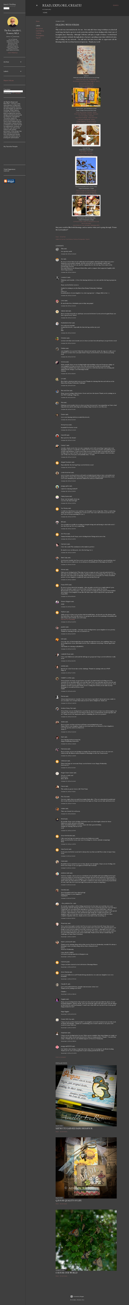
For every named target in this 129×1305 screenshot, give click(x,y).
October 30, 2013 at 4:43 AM (68, 755)
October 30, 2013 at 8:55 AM (68, 813)
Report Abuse (9, 80)
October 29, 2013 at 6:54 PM (68, 661)
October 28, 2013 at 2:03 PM (68, 503)
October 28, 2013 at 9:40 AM (68, 430)
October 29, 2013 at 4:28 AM (68, 579)
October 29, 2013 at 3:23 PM (68, 634)
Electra (63, 696)
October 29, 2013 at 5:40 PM (68, 649)
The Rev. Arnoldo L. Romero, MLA (12, 32)
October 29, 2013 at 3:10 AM (68, 564)
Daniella (63, 890)
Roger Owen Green (67, 773)
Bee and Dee (65, 390)
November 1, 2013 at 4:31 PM (68, 956)
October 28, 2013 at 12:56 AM (68, 272)
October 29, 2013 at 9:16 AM (68, 606)
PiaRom (63, 612)
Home (45, 12)
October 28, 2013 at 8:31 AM (68, 397)
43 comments (63, 1131)
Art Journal (39, 28)
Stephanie (64, 1033)
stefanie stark (65, 873)
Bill (62, 522)
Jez (62, 259)
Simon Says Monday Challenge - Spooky (86, 112)
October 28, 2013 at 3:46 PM (68, 552)
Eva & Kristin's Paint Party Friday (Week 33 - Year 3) (86, 81)
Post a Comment (61, 1057)
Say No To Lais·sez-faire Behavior (74, 1128)
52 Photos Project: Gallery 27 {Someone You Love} (86, 221)
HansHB (63, 435)
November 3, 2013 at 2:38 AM (68, 994)
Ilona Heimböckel (66, 835)
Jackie (63, 722)
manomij (64, 962)
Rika (62, 248)
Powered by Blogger (77, 1296)
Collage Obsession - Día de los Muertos (86, 121)
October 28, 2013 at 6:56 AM (68, 373)
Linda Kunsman (66, 472)
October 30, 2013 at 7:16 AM (68, 791)
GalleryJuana (65, 496)
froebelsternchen (66, 323)
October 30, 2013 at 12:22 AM (68, 732)
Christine (63, 338)
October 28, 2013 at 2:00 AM (68, 295)
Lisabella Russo (66, 654)
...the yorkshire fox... (67, 903)
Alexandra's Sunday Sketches (86, 85)
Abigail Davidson (66, 462)
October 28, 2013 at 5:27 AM (68, 356)
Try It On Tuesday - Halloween (86, 115)
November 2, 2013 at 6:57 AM (68, 967)
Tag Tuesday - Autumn (86, 151)
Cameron (64, 544)
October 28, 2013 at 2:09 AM (68, 306)
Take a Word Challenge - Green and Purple (86, 117)
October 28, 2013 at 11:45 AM (68, 481)
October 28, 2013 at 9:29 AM (68, 419)
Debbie (63, 348)
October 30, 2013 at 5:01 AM (68, 767)
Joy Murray (64, 508)
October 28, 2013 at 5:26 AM (68, 343)
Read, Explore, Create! (62, 5)
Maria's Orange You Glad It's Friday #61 (86, 190)
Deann (63, 414)
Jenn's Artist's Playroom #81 (86, 83)
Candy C (63, 445)
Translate (16, 93)
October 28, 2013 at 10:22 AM (68, 457)
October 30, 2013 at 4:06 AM (68, 743)
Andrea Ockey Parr (67, 708)
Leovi (62, 300)
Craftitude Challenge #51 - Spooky (86, 119)
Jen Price (64, 534)
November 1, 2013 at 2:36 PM (68, 936)
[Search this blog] (11, 6)
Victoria (63, 362)
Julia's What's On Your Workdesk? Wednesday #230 (86, 225)
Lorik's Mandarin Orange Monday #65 (86, 192)
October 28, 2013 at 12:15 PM (68, 491)
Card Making (40, 31)
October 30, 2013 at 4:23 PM (68, 844)
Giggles (63, 999)
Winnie (63, 569)
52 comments (63, 1203)
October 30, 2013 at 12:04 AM (68, 716)
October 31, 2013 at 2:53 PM (68, 918)
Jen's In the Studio (86, 223)
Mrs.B (63, 819)
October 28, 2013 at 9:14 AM (68, 409)
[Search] (116, 5)
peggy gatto (65, 486)
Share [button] (38, 21)
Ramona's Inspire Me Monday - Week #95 (86, 194)
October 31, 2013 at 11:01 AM (68, 898)
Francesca (64, 749)
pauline (63, 627)
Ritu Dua (64, 796)
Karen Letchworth (66, 942)
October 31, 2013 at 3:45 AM (68, 856)
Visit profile (13, 53)
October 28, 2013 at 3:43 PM (68, 539)
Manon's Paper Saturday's (86, 153)
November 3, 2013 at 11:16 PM (68, 1027)
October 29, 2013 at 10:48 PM (68, 703)
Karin (62, 737)
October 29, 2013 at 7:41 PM (68, 673)
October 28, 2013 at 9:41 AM (68, 440)
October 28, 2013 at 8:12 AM (68, 385)
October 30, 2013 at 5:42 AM (68, 781)
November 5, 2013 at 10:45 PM (69, 1053)
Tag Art (38, 38)
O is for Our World (66, 1272)
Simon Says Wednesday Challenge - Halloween (86, 114)
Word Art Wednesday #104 (86, 86)
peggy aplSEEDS (66, 1046)
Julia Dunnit (64, 849)
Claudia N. (64, 984)
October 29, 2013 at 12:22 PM (68, 622)
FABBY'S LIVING (66, 678)
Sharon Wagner (66, 601)
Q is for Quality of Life (69, 1200)
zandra (63, 666)
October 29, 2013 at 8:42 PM (68, 691)
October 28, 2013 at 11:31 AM (68, 467)
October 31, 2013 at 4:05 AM (68, 868)
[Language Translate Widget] (13, 91)
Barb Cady (64, 557)
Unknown (64, 761)
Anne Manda (65, 972)
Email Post (63, 236)
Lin (62, 378)
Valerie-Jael (64, 311)
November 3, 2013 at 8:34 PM (68, 1014)
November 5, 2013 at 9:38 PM (68, 1041)
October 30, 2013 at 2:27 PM (68, 830)
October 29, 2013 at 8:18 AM (68, 596)
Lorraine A (64, 277)
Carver (63, 786)
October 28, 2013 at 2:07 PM (68, 516)
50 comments (63, 1276)
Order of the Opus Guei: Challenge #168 (86, 79)
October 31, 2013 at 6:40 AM (68, 884)
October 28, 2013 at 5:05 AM (68, 333)
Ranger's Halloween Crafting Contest (86, 123)
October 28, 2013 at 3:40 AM (68, 317)
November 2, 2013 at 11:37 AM (68, 979)
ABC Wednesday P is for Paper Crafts (86, 155)
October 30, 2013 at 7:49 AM (68, 803)
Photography (40, 35)
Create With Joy (66, 1019)
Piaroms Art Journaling (68, 619)
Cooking (38, 33)
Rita (62, 402)
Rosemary (64, 923)
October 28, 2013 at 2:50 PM (68, 528)
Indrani (63, 808)
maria (62, 861)
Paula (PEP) (65, 585)
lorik (62, 639)
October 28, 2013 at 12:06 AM (68, 254)
